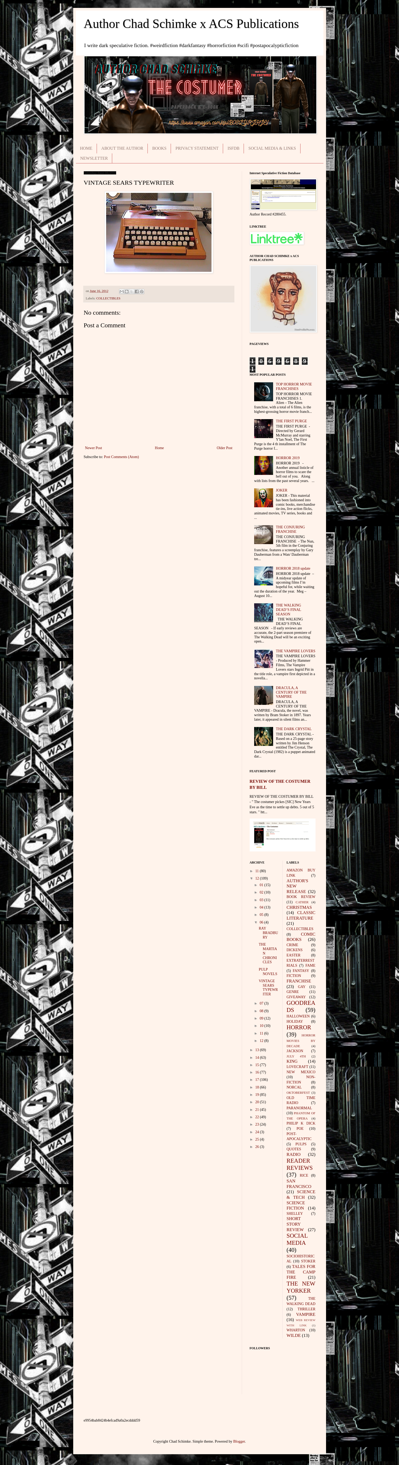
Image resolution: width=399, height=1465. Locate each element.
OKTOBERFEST (298, 1093)
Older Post (225, 448)
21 (257, 1110)
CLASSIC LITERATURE (301, 915)
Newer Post (93, 448)
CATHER (302, 902)
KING (292, 1061)
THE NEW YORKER (301, 1287)
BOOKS (159, 148)
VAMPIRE (305, 1314)
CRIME (292, 945)
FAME (311, 965)
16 (257, 1072)
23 (257, 1124)
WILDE (294, 1335)
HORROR (299, 1027)
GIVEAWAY (296, 997)
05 (262, 915)
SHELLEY (295, 1214)
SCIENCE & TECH (301, 1194)
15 (257, 1065)
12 (257, 878)
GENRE (293, 992)
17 (257, 1080)
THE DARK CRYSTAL (294, 729)
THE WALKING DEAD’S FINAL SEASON (288, 609)
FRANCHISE (299, 981)
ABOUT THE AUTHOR (122, 148)
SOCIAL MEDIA (297, 1239)
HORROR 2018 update (293, 568)
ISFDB (233, 148)
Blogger (239, 1441)
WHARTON (296, 1330)
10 (262, 1026)
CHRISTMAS (299, 907)
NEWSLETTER (94, 158)
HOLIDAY (295, 1022)
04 (262, 907)
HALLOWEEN (298, 1016)
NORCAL (294, 1087)
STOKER (308, 1261)
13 (257, 1050)
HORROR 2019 (288, 458)
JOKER (282, 490)
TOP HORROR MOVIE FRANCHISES (294, 386)
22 (257, 1117)
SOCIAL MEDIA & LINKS (272, 148)
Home (159, 448)
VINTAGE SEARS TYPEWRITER (268, 987)
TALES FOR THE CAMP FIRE (301, 1272)
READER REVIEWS (300, 1164)
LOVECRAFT (297, 1067)
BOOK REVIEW (301, 897)
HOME (86, 148)
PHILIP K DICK (301, 1123)
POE (300, 1129)
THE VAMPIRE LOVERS (296, 651)
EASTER (294, 955)
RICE (304, 1175)
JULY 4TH (296, 1056)
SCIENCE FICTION (296, 1205)
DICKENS (295, 950)
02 (262, 892)
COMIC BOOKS (301, 937)
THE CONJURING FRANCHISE (290, 529)
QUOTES (294, 1149)
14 (257, 1058)
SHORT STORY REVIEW (295, 1224)
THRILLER (307, 1309)
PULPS (301, 1144)
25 (257, 1139)
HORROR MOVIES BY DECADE (301, 1040)
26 (257, 1147)
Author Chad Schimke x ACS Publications (191, 24)
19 (257, 1095)
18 (257, 1087)
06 (262, 922)
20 (257, 1102)
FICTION (294, 976)
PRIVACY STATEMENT (197, 148)
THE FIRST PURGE (291, 421)
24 (257, 1132)
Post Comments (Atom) (121, 457)
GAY (302, 987)
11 (257, 871)
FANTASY (301, 971)
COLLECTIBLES (108, 298)
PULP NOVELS (268, 971)
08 (262, 1011)
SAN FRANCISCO (299, 1183)
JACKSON (295, 1051)
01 (262, 885)
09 (262, 1018)
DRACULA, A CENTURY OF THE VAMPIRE (291, 692)
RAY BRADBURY (268, 932)
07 (262, 1003)
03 (262, 900)
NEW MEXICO (301, 1072)
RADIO (294, 1154)
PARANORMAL (299, 1108)
